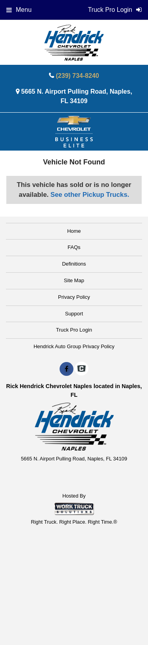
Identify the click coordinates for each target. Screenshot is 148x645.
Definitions (74, 264)
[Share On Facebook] (66, 369)
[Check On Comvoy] (81, 369)
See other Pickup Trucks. (90, 194)
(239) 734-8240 (77, 75)
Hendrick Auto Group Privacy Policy (74, 346)
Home (74, 231)
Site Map (74, 280)
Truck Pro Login (74, 330)
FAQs (74, 247)
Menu (19, 9)
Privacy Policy (74, 297)
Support (74, 314)
